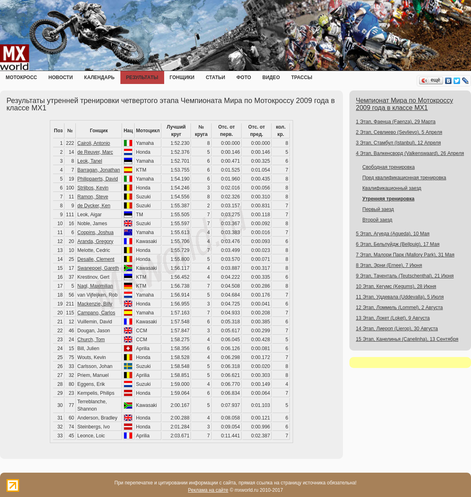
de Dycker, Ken (93, 206)
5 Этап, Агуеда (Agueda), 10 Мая (393, 234)
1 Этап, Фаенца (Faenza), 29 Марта (395, 122)
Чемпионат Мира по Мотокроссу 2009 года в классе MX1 (404, 104)
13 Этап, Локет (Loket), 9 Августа (393, 318)
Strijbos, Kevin (93, 188)
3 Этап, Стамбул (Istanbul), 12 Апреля (398, 143)
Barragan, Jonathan (98, 170)
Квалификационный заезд (391, 188)
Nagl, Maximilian (95, 286)
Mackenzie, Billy (94, 304)
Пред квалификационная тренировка (404, 178)
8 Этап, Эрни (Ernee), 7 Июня (389, 265)
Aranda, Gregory (95, 241)
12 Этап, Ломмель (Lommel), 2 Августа (399, 307)
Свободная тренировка (388, 167)
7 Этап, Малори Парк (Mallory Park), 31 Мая (405, 255)
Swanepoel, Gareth (98, 268)
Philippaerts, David (97, 179)
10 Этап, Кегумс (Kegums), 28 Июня (396, 286)
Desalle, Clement (95, 259)
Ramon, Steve (92, 197)
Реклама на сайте (208, 490)
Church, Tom (91, 339)
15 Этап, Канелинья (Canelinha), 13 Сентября (407, 339)
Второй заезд (377, 220)
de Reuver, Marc (95, 152)
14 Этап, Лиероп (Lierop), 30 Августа (397, 328)
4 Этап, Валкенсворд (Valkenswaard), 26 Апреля (410, 153)
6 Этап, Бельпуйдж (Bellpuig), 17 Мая (397, 244)
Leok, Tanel (89, 161)
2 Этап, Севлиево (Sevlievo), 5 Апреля (399, 132)
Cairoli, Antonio (93, 143)
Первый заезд (378, 209)
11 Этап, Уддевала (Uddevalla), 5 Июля (400, 297)
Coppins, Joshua (95, 232)
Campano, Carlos (96, 313)
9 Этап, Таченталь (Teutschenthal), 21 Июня (405, 276)
